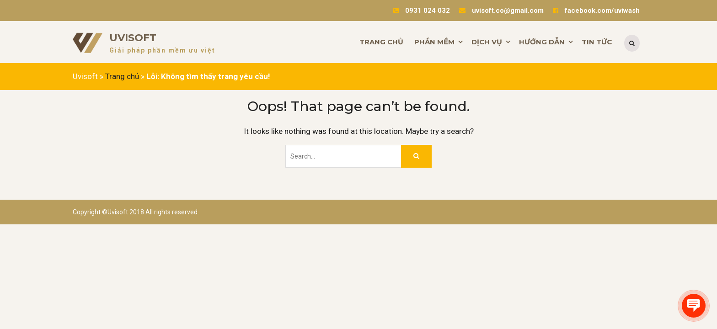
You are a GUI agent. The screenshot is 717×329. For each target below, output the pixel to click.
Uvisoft (132, 38)
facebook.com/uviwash (602, 10)
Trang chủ (122, 76)
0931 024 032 (427, 10)
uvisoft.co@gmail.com (508, 10)
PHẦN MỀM (434, 41)
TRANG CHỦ (381, 41)
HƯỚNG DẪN (542, 41)
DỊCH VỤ (486, 41)
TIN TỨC (597, 41)
